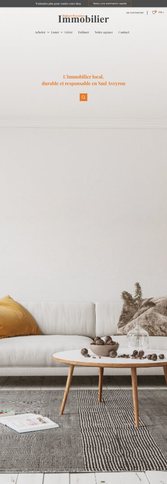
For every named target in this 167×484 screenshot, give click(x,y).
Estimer (83, 32)
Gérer (69, 32)
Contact (123, 32)
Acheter (40, 32)
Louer (55, 32)
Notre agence (104, 32)
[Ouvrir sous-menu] (48, 32)
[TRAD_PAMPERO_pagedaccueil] (83, 22)
